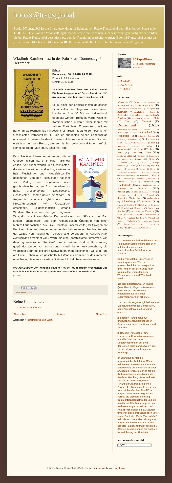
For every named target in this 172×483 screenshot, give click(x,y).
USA (120, 227)
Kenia (151, 159)
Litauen (134, 172)
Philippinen (121, 195)
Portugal (150, 195)
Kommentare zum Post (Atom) (39, 320)
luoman (101, 468)
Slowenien (138, 208)
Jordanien (142, 156)
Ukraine (126, 224)
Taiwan (120, 218)
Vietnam (144, 228)
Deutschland (26, 292)
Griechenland (132, 139)
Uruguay (152, 224)
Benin (132, 115)
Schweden (127, 201)
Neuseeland (147, 181)
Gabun (140, 136)
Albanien (151, 102)
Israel (133, 152)
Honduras (121, 146)
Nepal (133, 182)
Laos (119, 169)
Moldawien (127, 179)
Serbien (130, 205)
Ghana (120, 139)
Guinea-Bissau (141, 143)
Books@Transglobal (128, 400)
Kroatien (143, 165)
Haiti (153, 143)
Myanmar (151, 179)
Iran (142, 149)
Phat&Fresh (123, 409)
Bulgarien (135, 118)
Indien (149, 146)
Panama (145, 192)
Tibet (142, 218)
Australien (122, 112)
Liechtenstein (122, 172)
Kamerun (125, 159)
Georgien (151, 136)
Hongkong (135, 146)
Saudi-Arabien (153, 198)
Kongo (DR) (140, 162)
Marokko (134, 175)
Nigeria (141, 185)
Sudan (119, 215)
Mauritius (145, 175)
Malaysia (123, 175)
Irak (134, 149)
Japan (129, 156)
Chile (156, 118)
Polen (135, 195)
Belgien (121, 115)
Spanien (121, 211)
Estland (123, 133)
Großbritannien (150, 139)
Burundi (147, 118)
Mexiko (155, 175)
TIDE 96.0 (125, 89)
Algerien (121, 105)
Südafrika (149, 211)
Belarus (152, 112)
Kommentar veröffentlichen (30, 307)
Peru (154, 192)
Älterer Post (101, 314)
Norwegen (122, 188)
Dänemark (146, 121)
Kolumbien (122, 162)
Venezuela (134, 228)
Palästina (134, 192)
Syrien (139, 214)
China (127, 121)
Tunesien (144, 221)
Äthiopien (150, 108)
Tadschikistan (151, 215)
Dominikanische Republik (127, 129)
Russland (136, 198)
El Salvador (145, 129)
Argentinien (147, 105)
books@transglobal (44, 14)
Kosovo (132, 166)
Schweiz (146, 201)
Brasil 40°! (125, 81)
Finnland (147, 132)
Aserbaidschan (135, 109)
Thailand (131, 218)
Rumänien (122, 198)
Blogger (121, 468)
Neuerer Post (20, 314)
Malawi (156, 172)
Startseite (61, 314)
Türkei (156, 221)
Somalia (151, 208)
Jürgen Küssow (144, 59)
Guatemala (128, 143)
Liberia (142, 169)
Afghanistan (122, 102)
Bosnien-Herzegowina (146, 115)
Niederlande (124, 185)
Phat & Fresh (126, 85)
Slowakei (125, 208)
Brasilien (121, 118)
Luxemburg (145, 172)
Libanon (131, 169)
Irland (151, 149)
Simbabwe (142, 205)
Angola (133, 105)
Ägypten (137, 102)
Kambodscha (154, 156)
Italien (147, 152)
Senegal (120, 205)
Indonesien (122, 149)
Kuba (153, 165)
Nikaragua (152, 185)
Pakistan (121, 191)
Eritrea (156, 129)
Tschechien (132, 221)
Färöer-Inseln (134, 133)
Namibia (121, 182)
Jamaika (120, 156)
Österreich (143, 188)
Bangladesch (139, 112)
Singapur (155, 205)
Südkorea (129, 214)
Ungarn (139, 224)
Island (120, 152)
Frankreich (123, 135)
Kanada (138, 159)
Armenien (121, 109)
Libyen (152, 169)
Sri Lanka (135, 211)
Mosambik (140, 179)
